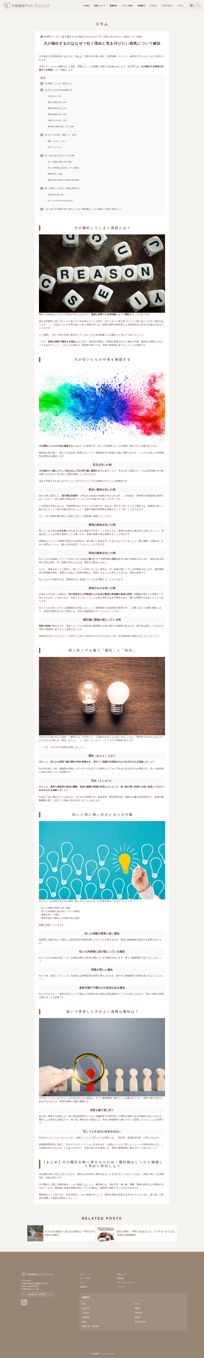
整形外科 (86, 1308)
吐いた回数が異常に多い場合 (60, 162)
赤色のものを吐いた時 (57, 120)
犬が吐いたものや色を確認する (58, 90)
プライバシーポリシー (126, 1283)
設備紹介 (141, 6)
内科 (84, 1304)
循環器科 (86, 1317)
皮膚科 (137, 1317)
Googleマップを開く (37, 1294)
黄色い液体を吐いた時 (57, 102)
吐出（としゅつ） (55, 147)
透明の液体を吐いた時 (57, 108)
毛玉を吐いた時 (54, 96)
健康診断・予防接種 (90, 1326)
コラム (180, 6)
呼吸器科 (138, 1313)
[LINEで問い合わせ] (192, 6)
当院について (99, 6)
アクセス (153, 6)
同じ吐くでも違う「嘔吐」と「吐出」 (61, 135)
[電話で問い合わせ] (198, 6)
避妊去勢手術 (140, 1322)
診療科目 (113, 6)
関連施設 (120, 1278)
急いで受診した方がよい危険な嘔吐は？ (62, 188)
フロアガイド (167, 6)
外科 (137, 1304)
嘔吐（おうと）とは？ (57, 141)
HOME (86, 6)
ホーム (82, 1274)
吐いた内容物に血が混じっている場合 (63, 168)
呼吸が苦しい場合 (55, 174)
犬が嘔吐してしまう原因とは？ (58, 83)
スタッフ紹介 (127, 6)
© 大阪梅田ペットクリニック (102, 1354)
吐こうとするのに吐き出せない (61, 200)
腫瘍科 (137, 1308)
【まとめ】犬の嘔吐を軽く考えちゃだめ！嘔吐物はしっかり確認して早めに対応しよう (83, 209)
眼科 (84, 1322)
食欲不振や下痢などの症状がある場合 (63, 180)
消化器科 (86, 1313)
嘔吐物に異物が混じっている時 (61, 126)
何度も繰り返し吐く (56, 195)
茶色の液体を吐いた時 (57, 114)
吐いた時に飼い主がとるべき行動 (59, 155)
